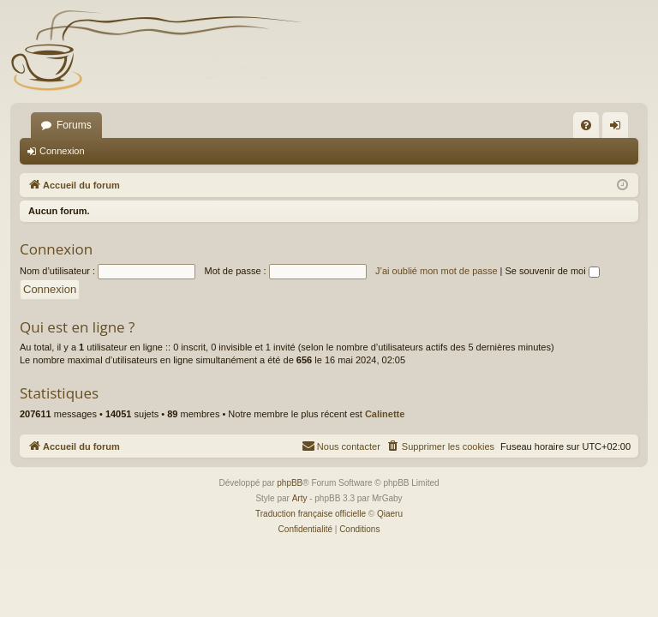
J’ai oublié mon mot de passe (436, 271)
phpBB (289, 483)
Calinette (384, 414)
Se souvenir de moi (552, 271)
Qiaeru (390, 513)
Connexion (62, 151)
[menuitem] (586, 125)
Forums (74, 125)
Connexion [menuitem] (619, 128)
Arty (300, 498)
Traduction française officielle (310, 513)
